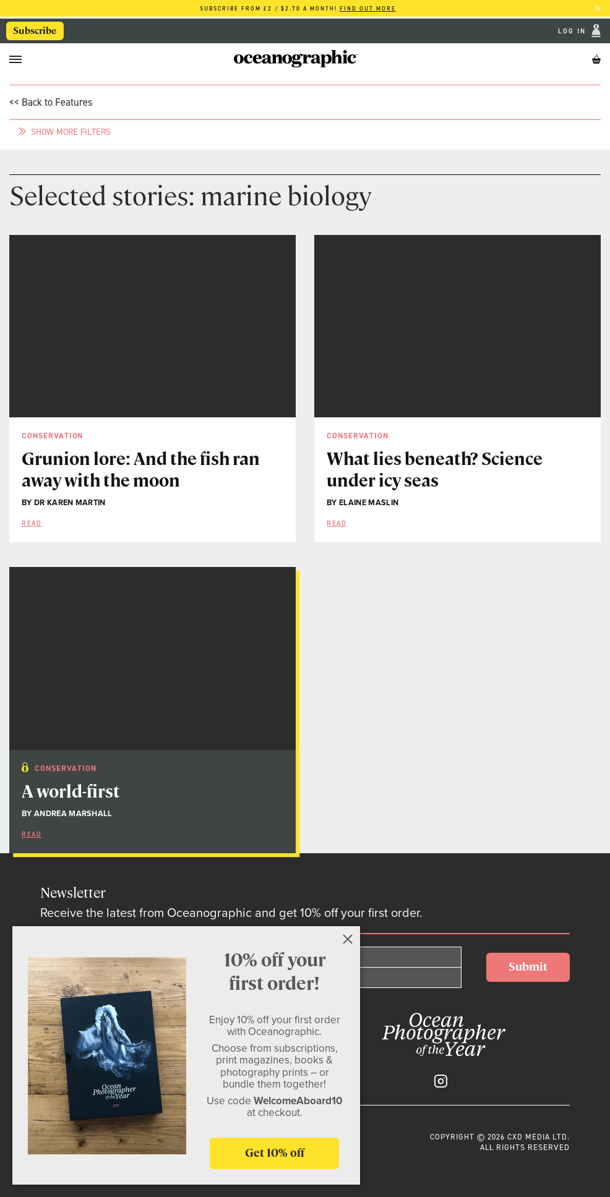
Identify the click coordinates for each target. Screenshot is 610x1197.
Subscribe (34, 31)
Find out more (368, 8)
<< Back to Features (51, 102)
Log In (573, 31)
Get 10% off (274, 1153)
